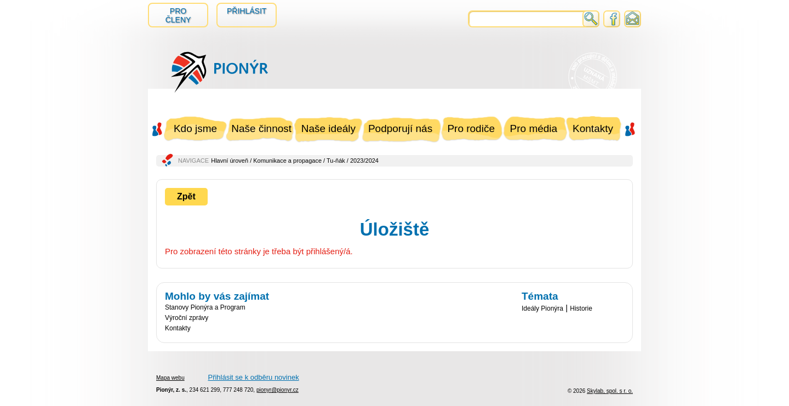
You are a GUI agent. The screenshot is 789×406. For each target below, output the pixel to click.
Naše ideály (328, 128)
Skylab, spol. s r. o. (610, 391)
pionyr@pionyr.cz (277, 390)
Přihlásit (246, 11)
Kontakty (593, 128)
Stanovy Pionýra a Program (205, 307)
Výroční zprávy (186, 318)
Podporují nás (400, 128)
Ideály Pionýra (542, 308)
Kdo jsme (195, 128)
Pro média (534, 128)
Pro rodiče (471, 128)
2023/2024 (364, 160)
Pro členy (178, 15)
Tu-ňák (336, 160)
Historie (581, 308)
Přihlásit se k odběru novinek (253, 377)
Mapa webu (170, 378)
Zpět (186, 196)
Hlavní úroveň (229, 160)
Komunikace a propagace (287, 160)
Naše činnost (261, 128)
